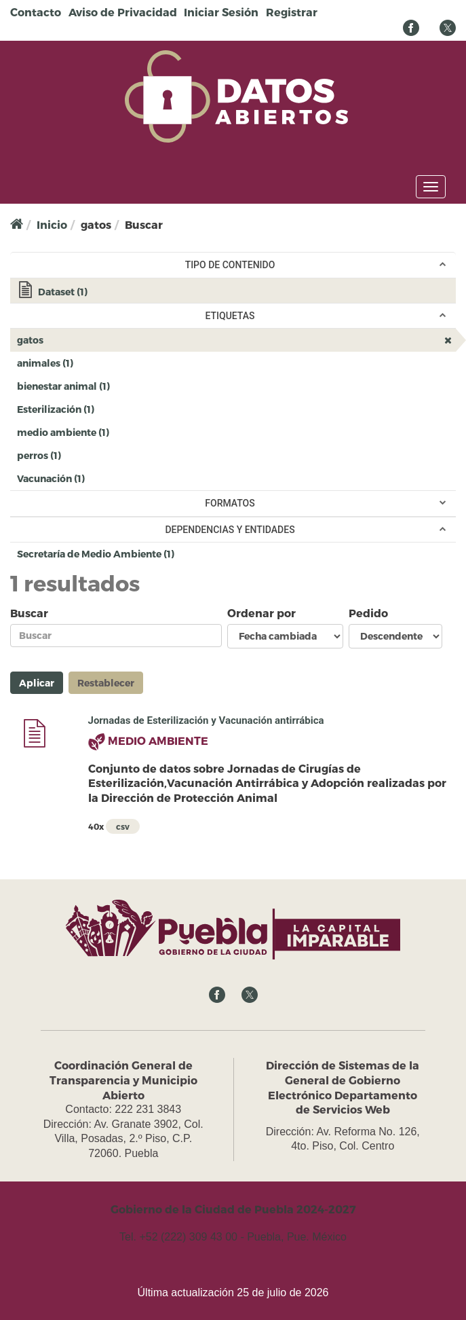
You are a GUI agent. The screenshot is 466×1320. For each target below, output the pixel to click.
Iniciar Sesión (221, 11)
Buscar (29, 612)
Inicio (52, 224)
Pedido (368, 612)
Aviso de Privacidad (123, 11)
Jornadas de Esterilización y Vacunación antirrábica (206, 720)
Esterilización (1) (116, 408)
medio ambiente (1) (131, 431)
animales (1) (95, 362)
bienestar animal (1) (132, 385)
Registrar (291, 11)
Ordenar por (261, 612)
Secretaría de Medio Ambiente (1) (196, 553)
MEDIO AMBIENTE (158, 740)
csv (123, 826)
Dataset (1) (236, 293)
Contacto (35, 11)
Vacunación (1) (107, 477)
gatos (77, 339)
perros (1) (83, 454)
